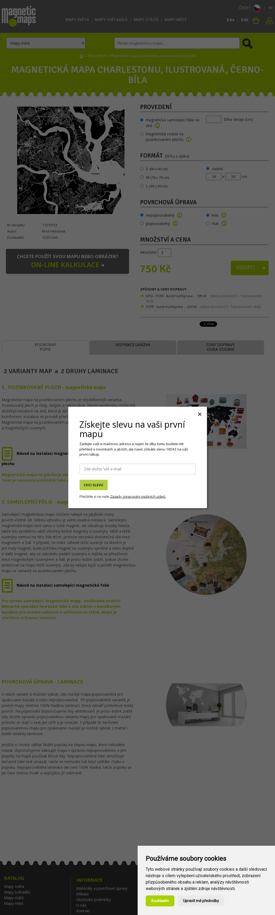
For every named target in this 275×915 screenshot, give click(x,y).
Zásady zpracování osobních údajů (138, 496)
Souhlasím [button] (160, 901)
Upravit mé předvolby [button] (201, 901)
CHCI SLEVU (93, 484)
